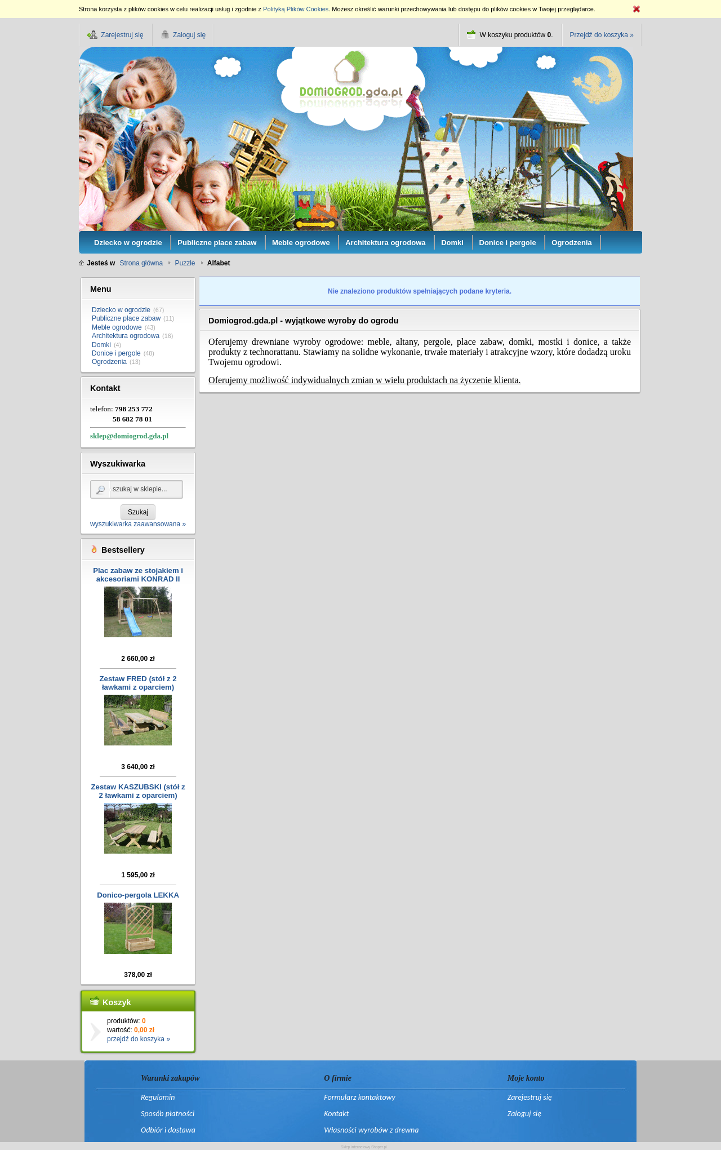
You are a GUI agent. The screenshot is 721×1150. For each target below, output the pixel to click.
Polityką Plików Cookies (295, 9)
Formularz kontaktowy (359, 1097)
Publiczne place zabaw (126, 318)
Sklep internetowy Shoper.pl (364, 1147)
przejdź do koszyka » (138, 1039)
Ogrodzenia (109, 362)
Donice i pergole (116, 353)
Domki (101, 345)
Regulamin (158, 1097)
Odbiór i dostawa (168, 1130)
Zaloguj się (524, 1113)
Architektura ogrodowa (125, 336)
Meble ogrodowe (117, 327)
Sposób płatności (167, 1113)
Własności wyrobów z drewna (371, 1130)
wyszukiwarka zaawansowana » (138, 524)
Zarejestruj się (530, 1097)
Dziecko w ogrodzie (121, 310)
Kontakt (336, 1113)
